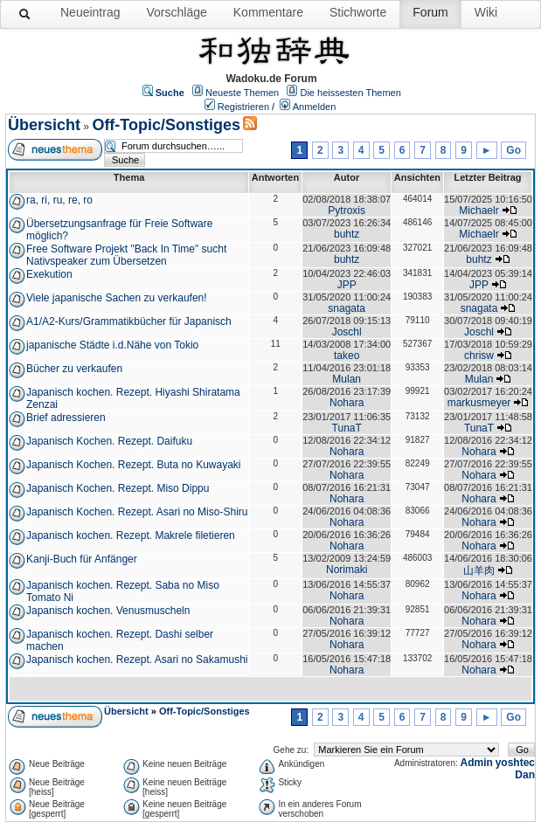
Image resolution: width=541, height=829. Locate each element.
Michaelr (478, 210)
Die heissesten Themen (350, 92)
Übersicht (44, 125)
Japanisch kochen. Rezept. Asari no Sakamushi (136, 659)
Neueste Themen (242, 92)
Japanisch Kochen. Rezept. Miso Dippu (117, 488)
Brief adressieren (66, 417)
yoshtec (515, 762)
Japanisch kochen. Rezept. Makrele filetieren (130, 535)
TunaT (347, 428)
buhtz (346, 234)
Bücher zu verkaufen (74, 369)
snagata (346, 308)
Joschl (347, 332)
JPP (347, 285)
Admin (477, 762)
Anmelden (314, 106)
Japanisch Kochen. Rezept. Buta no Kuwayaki (133, 465)
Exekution (49, 274)
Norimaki (346, 569)
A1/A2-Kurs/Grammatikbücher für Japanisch (129, 321)
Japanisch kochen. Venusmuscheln (108, 610)
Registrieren (243, 106)
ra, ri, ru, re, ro (59, 200)
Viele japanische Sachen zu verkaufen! (116, 298)
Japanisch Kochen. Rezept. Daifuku (109, 441)
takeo (346, 355)
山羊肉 (479, 570)
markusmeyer (479, 403)
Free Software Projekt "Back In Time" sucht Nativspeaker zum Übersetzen (126, 255)
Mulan (346, 379)
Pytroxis (346, 210)
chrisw (479, 355)
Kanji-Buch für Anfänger (81, 559)
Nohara (346, 403)
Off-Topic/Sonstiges (166, 125)
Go (513, 150)
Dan (525, 775)
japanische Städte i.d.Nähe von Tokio (112, 345)
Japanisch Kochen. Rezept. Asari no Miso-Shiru (136, 512)
